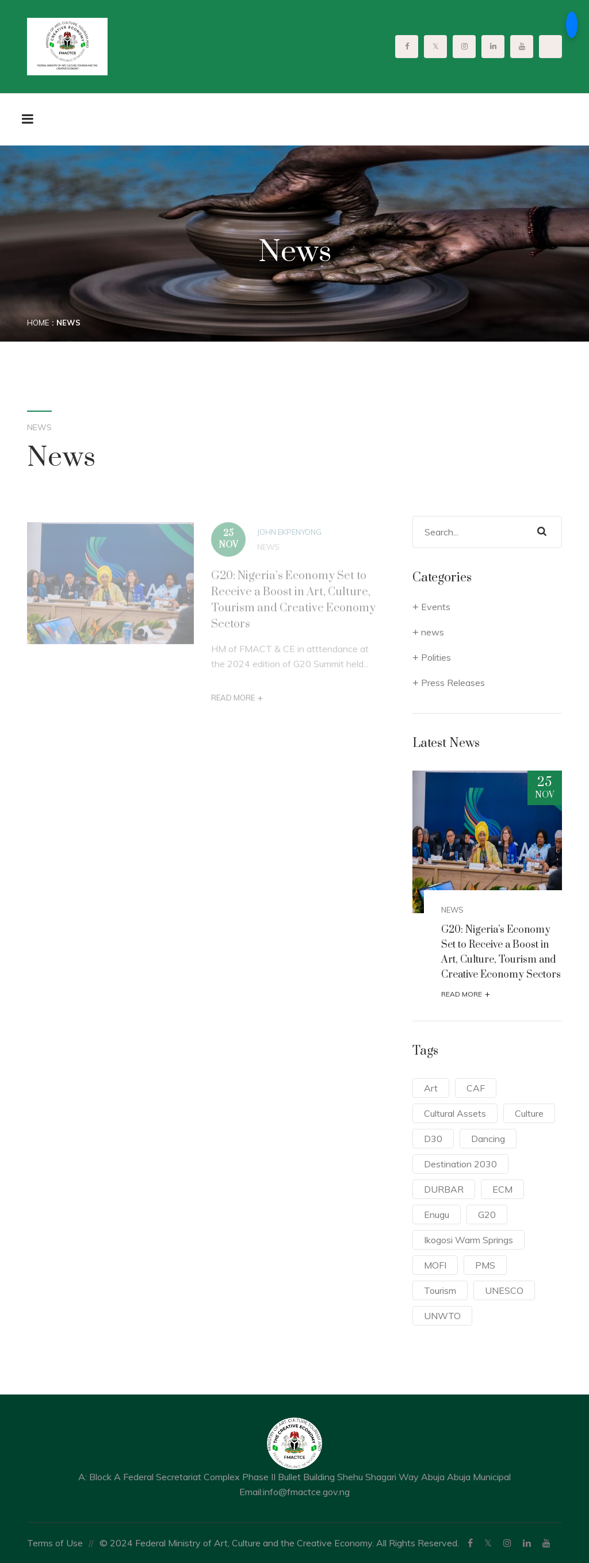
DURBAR (444, 1189)
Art (431, 1088)
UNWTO (442, 1315)
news (268, 550)
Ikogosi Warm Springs (468, 1240)
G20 (487, 1214)
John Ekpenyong (289, 535)
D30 (433, 1138)
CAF (475, 1088)
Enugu (436, 1214)
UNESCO (504, 1290)
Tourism (440, 1290)
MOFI (435, 1265)
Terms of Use (55, 1543)
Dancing (488, 1138)
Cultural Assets (455, 1113)
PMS (485, 1265)
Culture (529, 1113)
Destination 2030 (460, 1164)
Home (38, 322)
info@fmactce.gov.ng (306, 1491)
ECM (502, 1189)
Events (435, 606)
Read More (237, 701)
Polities (436, 657)
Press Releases (453, 682)
